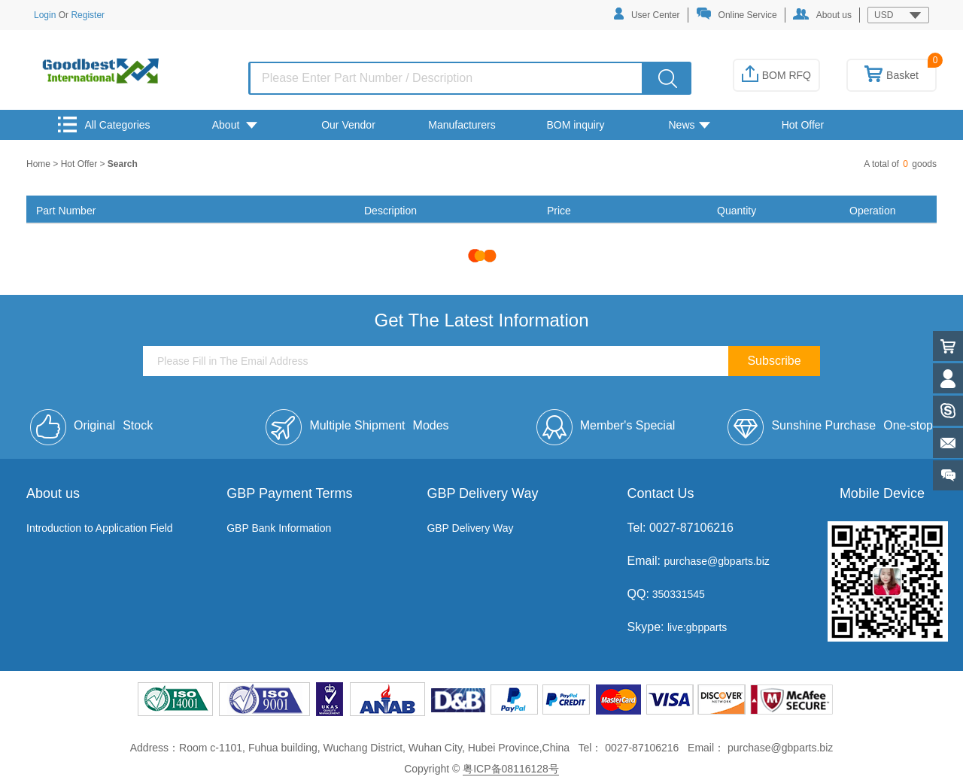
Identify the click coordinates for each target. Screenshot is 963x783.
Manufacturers (461, 125)
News (688, 125)
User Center (647, 14)
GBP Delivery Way (470, 528)
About (234, 125)
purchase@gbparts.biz (716, 561)
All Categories (104, 124)
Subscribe (773, 360)
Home (39, 164)
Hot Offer (803, 125)
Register (88, 15)
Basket (891, 75)
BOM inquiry (575, 125)
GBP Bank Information (278, 528)
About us (822, 14)
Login (45, 15)
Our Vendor (348, 125)
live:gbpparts (697, 627)
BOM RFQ (776, 75)
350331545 (677, 594)
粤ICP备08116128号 (511, 769)
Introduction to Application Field (99, 528)
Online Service (736, 14)
